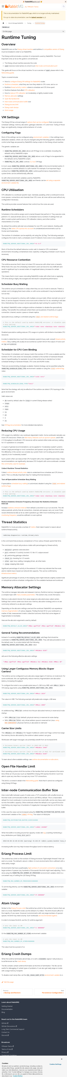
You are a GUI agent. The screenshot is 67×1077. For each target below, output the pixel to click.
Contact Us (5, 1032)
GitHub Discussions (9, 1026)
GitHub (5, 1023)
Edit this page (8, 982)
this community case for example (13, 464)
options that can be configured (38, 122)
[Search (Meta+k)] (63, 6)
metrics (33, 527)
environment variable (52, 975)
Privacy (5, 1052)
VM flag (27, 814)
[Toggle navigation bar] (3, 6)
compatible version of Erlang (54, 49)
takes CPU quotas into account (22, 228)
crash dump (21, 961)
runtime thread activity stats (17, 472)
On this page (7, 31)
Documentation (7, 1009)
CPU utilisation (30, 90)
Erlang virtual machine (25, 49)
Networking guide (8, 73)
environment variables (41, 137)
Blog (3, 1012)
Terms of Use (7, 1049)
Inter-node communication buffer (16, 102)
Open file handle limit (12, 99)
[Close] (65, 1)
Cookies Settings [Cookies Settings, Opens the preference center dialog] (55, 1064)
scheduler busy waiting (19, 483)
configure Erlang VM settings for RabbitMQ (25, 81)
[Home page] (3, 23)
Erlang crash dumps (12, 107)
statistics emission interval (17, 508)
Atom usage (9, 110)
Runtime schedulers (11, 84)
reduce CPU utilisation (18, 93)
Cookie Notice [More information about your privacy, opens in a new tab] (17, 1076)
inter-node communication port (46, 66)
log (44, 833)
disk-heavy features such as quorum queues (40, 438)
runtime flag (57, 368)
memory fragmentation (10, 611)
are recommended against (48, 916)
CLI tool (33, 162)
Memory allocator (11, 96)
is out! (32, 2)
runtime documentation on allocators (45, 759)
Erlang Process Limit (18, 908)
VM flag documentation (12, 425)
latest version (37, 17)
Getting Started (7, 1006)
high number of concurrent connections (42, 868)
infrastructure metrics (9, 573)
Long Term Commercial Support (13, 1029)
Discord (5, 1035)
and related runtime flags (46, 317)
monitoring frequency (9, 515)
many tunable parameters (26, 595)
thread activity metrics (19, 87)
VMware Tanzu (8, 1046)
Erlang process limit (11, 104)
